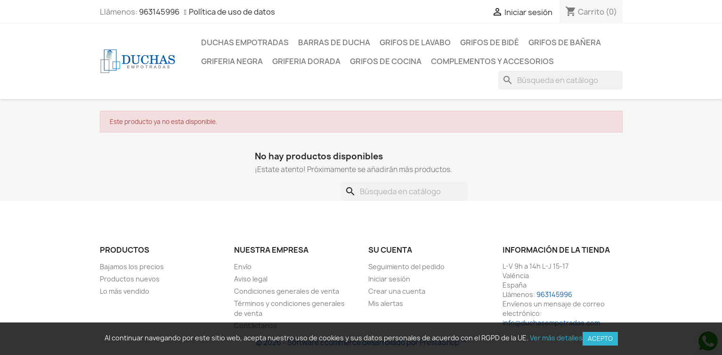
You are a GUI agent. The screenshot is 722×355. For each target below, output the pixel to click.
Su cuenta (390, 250)
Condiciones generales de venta (286, 291)
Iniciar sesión (389, 278)
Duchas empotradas (245, 42)
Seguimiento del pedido (406, 266)
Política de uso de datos (232, 12)
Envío (242, 266)
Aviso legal (251, 278)
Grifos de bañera (564, 42)
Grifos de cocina (386, 61)
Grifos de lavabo (415, 42)
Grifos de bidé (489, 42)
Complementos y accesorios (492, 61)
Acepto (600, 338)
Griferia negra (232, 61)
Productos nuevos (130, 278)
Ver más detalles (556, 337)
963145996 (159, 12)
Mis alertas (385, 303)
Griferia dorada (306, 61)
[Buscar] (560, 80)
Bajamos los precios (132, 266)
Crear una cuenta (396, 291)
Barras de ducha (334, 42)
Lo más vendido (124, 291)
